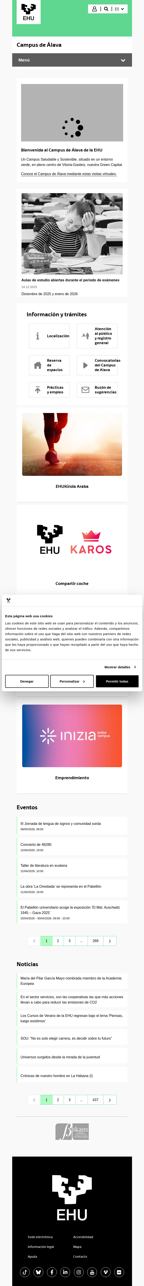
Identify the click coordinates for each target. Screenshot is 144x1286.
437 (98, 1101)
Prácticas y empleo (48, 389)
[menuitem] (119, 8)
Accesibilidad (83, 1237)
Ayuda (32, 1256)
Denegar (27, 681)
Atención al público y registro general (96, 336)
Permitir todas (117, 681)
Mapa (77, 1247)
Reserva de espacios (48, 365)
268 (98, 942)
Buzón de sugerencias (98, 389)
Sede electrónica (40, 1237)
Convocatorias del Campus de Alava (99, 365)
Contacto (80, 1256)
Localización (51, 335)
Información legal (41, 1247)
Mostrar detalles (117, 667)
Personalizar (72, 681)
